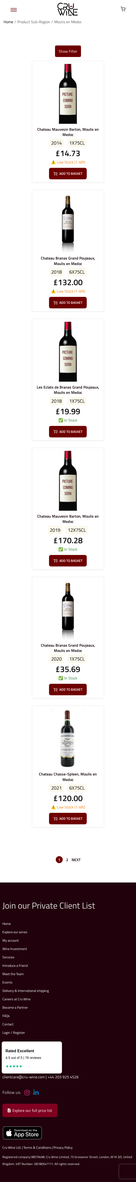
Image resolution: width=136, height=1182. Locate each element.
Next (76, 860)
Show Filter (68, 51)
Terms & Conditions (37, 1147)
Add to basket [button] (67, 173)
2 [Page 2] (67, 860)
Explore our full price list (30, 1110)
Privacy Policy (63, 1147)
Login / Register (13, 1032)
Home (8, 22)
